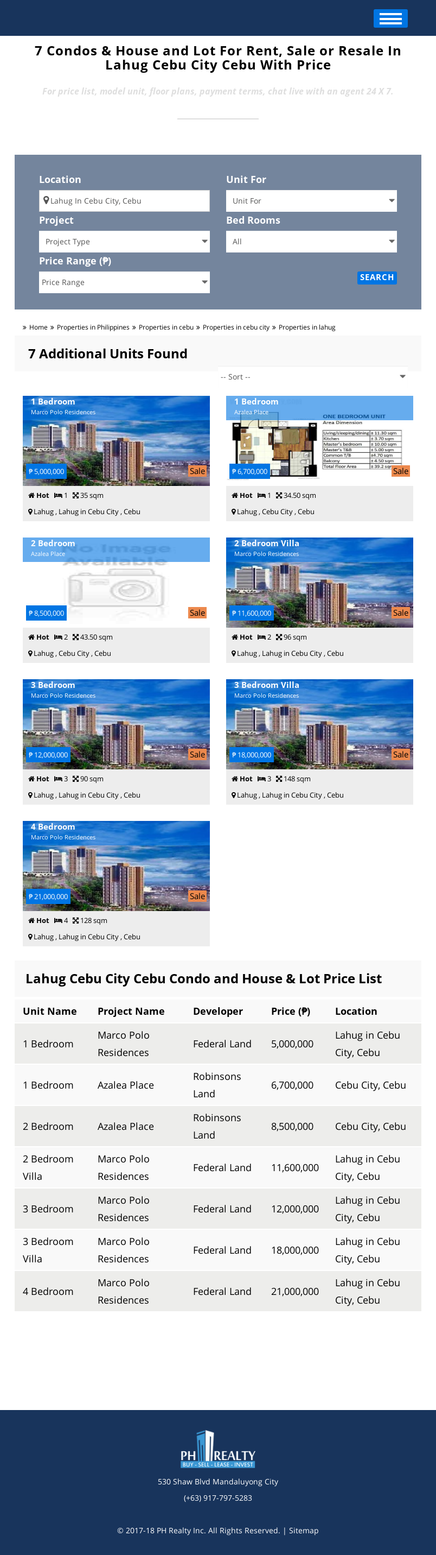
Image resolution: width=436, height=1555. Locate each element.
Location (60, 179)
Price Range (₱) (75, 260)
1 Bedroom (48, 1043)
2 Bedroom (48, 1126)
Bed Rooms (253, 219)
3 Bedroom (48, 1208)
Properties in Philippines (93, 327)
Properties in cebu (166, 327)
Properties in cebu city (236, 327)
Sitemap (304, 1530)
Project (56, 219)
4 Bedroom (48, 1291)
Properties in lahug (307, 327)
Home (38, 327)
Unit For (246, 179)
